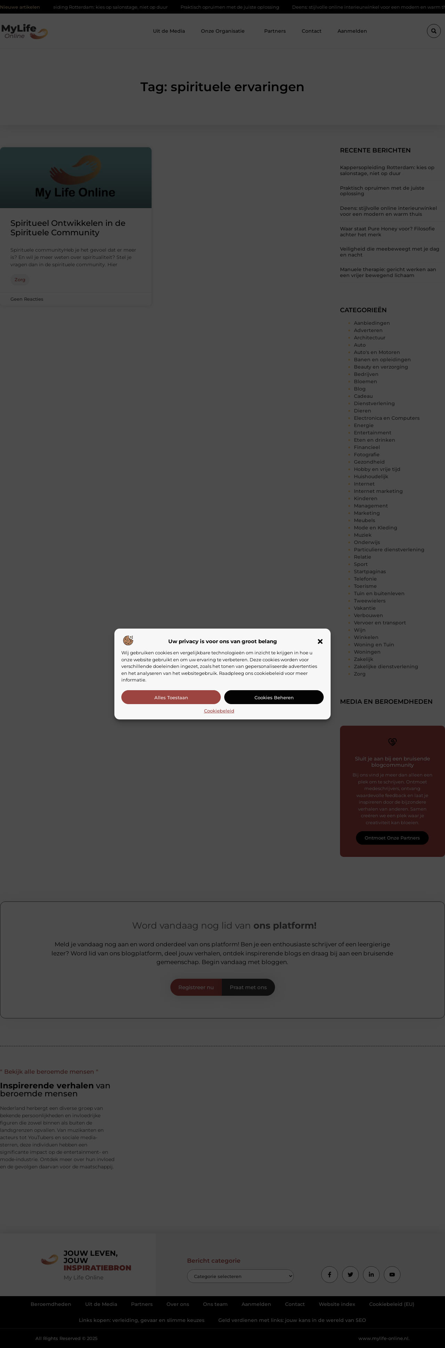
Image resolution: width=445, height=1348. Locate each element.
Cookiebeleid (219, 711)
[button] (320, 641)
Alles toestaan (171, 697)
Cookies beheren (274, 697)
